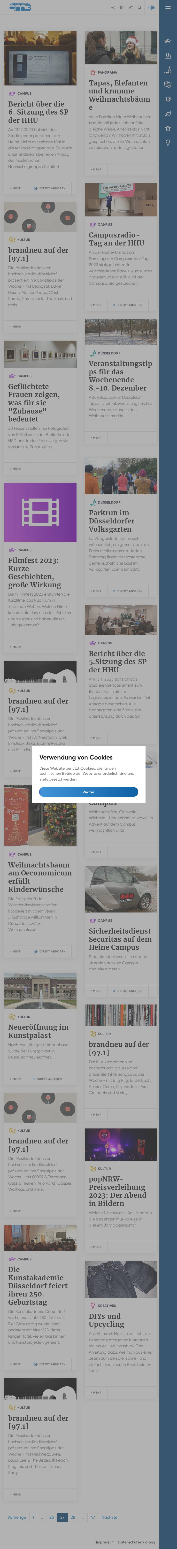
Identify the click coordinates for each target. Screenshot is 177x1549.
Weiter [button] (88, 792)
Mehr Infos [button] (88, 779)
